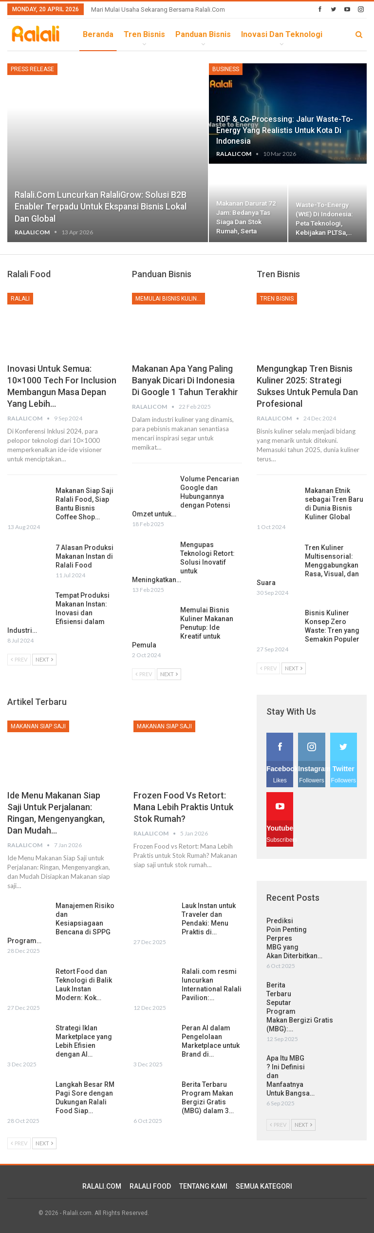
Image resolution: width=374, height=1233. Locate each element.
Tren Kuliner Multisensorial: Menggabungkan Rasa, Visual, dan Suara (308, 565)
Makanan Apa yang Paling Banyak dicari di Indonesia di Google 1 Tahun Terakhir (185, 380)
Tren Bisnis (144, 34)
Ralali (20, 298)
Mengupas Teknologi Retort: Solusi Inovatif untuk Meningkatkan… (183, 562)
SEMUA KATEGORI (264, 1186)
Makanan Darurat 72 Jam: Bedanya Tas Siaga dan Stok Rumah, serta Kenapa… (246, 221)
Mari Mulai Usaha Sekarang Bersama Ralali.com (158, 9)
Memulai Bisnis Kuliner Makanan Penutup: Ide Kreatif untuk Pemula (182, 627)
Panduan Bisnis (203, 34)
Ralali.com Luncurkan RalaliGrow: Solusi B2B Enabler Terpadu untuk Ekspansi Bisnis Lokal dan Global (101, 207)
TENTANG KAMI (203, 1186)
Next (44, 659)
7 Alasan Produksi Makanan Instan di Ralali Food (84, 556)
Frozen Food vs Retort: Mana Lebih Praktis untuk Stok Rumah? (183, 807)
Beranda (98, 34)
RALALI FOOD (150, 1186)
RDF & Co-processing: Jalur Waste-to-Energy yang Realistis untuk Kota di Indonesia (284, 129)
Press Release (32, 69)
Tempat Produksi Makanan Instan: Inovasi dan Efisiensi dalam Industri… (58, 612)
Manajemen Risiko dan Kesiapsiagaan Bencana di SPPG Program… (60, 923)
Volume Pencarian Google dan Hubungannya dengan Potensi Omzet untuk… (185, 496)
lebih (251, 34)
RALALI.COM (101, 1186)
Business (225, 69)
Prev (19, 659)
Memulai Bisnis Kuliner (169, 298)
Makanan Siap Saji (38, 726)
